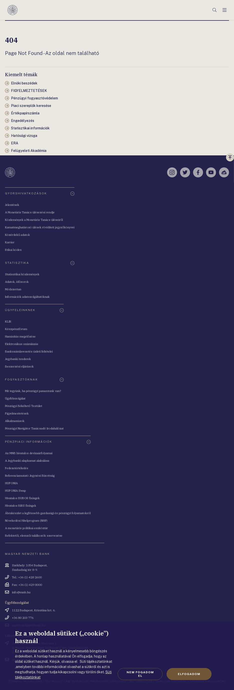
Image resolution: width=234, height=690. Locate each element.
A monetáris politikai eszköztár (26, 528)
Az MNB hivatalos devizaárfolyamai (28, 453)
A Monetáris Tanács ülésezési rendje (30, 212)
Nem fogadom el (140, 674)
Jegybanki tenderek (18, 359)
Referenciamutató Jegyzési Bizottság (30, 475)
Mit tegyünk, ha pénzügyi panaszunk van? (33, 391)
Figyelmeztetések (17, 413)
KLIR (8, 321)
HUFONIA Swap (15, 490)
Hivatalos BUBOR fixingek (22, 498)
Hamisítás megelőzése (20, 336)
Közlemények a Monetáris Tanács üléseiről (34, 220)
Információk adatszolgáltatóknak (27, 297)
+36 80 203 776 (22, 618)
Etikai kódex (13, 250)
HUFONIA (11, 483)
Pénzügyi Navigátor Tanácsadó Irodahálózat (34, 428)
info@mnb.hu (21, 592)
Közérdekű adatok (17, 235)
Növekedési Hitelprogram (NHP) (26, 520)
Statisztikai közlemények (22, 274)
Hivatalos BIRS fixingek (20, 505)
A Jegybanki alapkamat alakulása (27, 460)
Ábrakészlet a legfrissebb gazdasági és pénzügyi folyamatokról (48, 513)
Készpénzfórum (16, 329)
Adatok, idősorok (17, 282)
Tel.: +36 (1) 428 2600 (27, 577)
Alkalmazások (14, 421)
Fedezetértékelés (16, 468)
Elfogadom (189, 674)
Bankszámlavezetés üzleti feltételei (29, 351)
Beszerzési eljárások (19, 366)
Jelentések (12, 205)
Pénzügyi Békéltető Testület (23, 406)
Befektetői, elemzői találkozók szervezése (33, 535)
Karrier (9, 242)
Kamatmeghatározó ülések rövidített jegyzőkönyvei (39, 227)
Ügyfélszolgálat (15, 398)
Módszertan (13, 289)
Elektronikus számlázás (21, 344)
